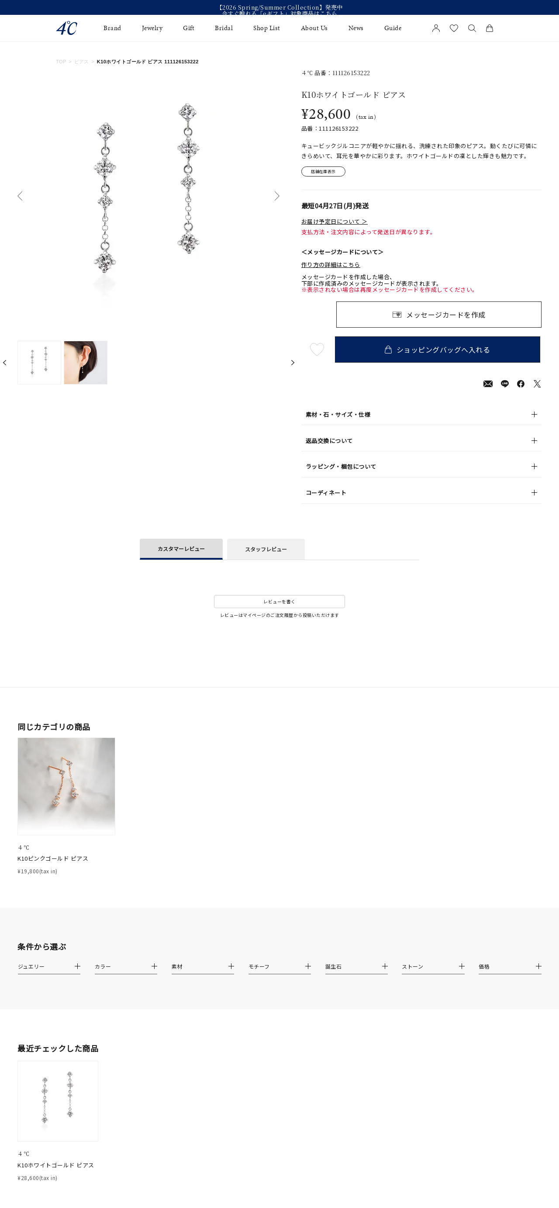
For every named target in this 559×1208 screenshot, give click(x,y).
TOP (61, 61)
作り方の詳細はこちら (330, 266)
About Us (314, 28)
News (356, 28)
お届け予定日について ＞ (334, 222)
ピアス (81, 61)
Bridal (224, 28)
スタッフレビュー (266, 550)
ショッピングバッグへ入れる (439, 351)
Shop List (266, 28)
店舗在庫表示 (326, 172)
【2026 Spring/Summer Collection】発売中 (280, 7)
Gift (188, 28)
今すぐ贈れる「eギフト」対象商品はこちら (280, 13)
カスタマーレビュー (181, 549)
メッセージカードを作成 (446, 316)
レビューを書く (279, 602)
